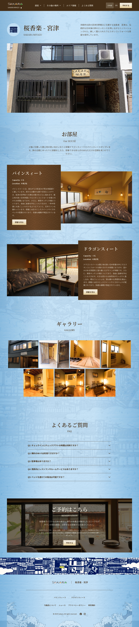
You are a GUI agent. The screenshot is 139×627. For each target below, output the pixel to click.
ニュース (62, 605)
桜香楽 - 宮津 (81, 582)
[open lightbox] (23, 354)
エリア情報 (71, 5)
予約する (125, 5)
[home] (15, 4)
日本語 (110, 5)
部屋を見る (19, 222)
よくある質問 (87, 5)
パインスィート (60, 597)
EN (116, 5)
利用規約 (91, 605)
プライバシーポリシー (77, 605)
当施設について (50, 605)
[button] (38, 5)
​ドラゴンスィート (78, 597)
